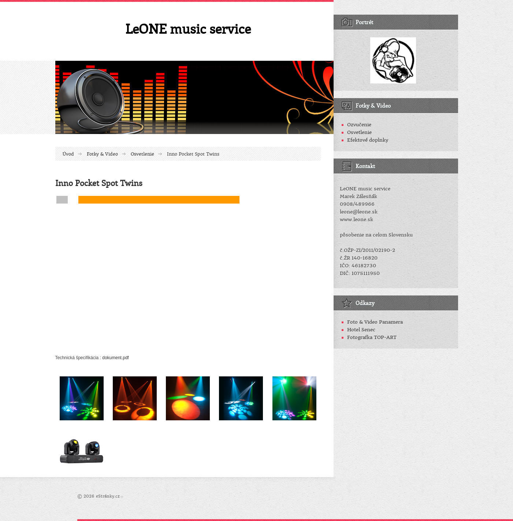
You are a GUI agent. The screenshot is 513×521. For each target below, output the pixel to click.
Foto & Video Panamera (375, 322)
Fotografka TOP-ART (372, 337)
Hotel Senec (361, 329)
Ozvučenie (359, 124)
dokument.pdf (115, 357)
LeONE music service (188, 28)
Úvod (68, 154)
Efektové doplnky (367, 140)
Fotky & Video (102, 154)
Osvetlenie (142, 154)
